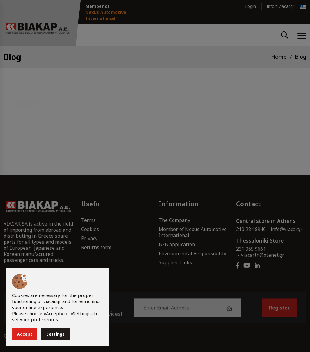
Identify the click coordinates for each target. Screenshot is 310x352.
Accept (24, 334)
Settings (55, 334)
